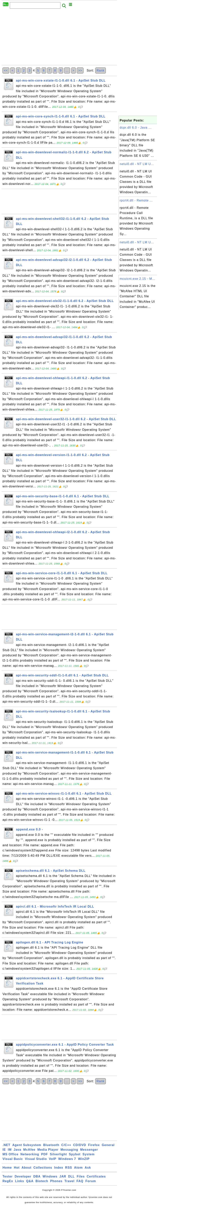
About (26, 1167)
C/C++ (66, 1145)
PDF (44, 1154)
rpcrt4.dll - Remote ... (136, 200)
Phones (56, 1181)
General (108, 1145)
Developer (23, 1176)
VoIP (52, 1159)
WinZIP (84, 1159)
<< (6, 70)
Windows (50, 1176)
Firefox (94, 1145)
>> (80, 70)
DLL (71, 1176)
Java (17, 1149)
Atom (78, 1167)
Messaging (69, 1149)
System (89, 1154)
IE (4, 1149)
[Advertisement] (59, 38)
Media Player (47, 1149)
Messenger (89, 1149)
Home (7, 1167)
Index (58, 1167)
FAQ (80, 1181)
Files (81, 1176)
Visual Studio (36, 1159)
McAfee (29, 1149)
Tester (8, 1176)
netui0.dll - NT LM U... (137, 164)
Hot (17, 1167)
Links (19, 1181)
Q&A (30, 1181)
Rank (100, 70)
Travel (69, 1181)
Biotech (42, 1181)
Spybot (74, 1154)
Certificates (96, 1176)
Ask (88, 1167)
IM (10, 1149)
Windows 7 (67, 1159)
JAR (62, 1176)
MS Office (10, 1154)
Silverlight (58, 1154)
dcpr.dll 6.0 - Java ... (136, 127)
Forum (90, 1181)
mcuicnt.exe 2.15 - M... (137, 278)
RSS (68, 1167)
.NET (6, 1145)
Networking (29, 1154)
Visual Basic (13, 1159)
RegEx (8, 1181)
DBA (37, 1176)
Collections (42, 1167)
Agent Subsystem (26, 1145)
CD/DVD (79, 1145)
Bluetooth (51, 1145)
